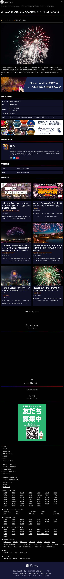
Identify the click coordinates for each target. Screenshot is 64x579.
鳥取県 (22, 501)
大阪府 (30, 499)
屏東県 (22, 521)
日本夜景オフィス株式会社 (27, 573)
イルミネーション (27, 544)
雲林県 (30, 531)
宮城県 (30, 493)
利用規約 (5, 456)
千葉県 (55, 495)
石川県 (38, 497)
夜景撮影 (39, 542)
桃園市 (22, 519)
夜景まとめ (32, 542)
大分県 (13, 506)
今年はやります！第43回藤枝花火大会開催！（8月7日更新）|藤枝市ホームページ (32, 117)
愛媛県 (22, 503)
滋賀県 (55, 499)
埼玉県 (47, 495)
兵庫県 (47, 499)
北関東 (18, 511)
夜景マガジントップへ (32, 311)
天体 (63, 544)
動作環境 (5, 484)
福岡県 (38, 503)
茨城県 (5, 495)
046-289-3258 (31, 571)
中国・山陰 (31, 513)
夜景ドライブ (23, 552)
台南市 (5, 521)
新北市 (13, 519)
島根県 (30, 501)
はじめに (5, 449)
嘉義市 (5, 536)
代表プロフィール (7, 453)
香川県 (13, 503)
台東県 (30, 521)
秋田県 (38, 493)
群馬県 (22, 495)
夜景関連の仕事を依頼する (10, 477)
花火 (53, 542)
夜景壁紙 (15, 558)
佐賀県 (47, 503)
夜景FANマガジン (9, 539)
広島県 (47, 501)
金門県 (30, 524)
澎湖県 (22, 524)
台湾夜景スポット (28, 546)
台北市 (5, 519)
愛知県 (55, 497)
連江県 (38, 524)
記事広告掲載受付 (7, 469)
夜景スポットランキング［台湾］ (14, 527)
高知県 (30, 503)
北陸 (55, 511)
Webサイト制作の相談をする (10, 480)
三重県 (22, 499)
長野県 (22, 497)
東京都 (30, 495)
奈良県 (5, 501)
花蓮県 (13, 524)
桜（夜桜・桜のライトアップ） (12, 544)
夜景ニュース (23, 542)
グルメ (10, 546)
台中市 (55, 519)
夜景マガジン (7, 558)
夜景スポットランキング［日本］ (14, 509)
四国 (42, 513)
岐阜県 (5, 499)
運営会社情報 (6, 451)
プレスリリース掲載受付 (9, 466)
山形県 (47, 493)
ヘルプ (4, 458)
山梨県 (13, 497)
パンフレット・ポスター (9, 471)
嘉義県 (38, 531)
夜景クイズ (47, 542)
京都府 (38, 499)
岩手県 (22, 493)
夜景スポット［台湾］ (10, 517)
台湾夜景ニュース (39, 546)
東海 (5, 513)
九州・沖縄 (56, 513)
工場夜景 (15, 542)
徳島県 (5, 503)
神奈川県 (39, 495)
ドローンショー (55, 544)
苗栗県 (55, 521)
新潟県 (5, 497)
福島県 (55, 493)
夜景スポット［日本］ (10, 490)
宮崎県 (22, 506)
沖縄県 (38, 506)
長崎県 (55, 503)
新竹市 (38, 519)
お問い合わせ (6, 474)
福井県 (47, 497)
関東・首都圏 (32, 511)
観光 (5, 546)
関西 (17, 513)
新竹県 (47, 519)
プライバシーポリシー (8, 460)
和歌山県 (14, 501)
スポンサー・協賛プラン (9, 464)
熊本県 (5, 506)
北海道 (5, 493)
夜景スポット (7, 542)
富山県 (30, 497)
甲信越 (43, 511)
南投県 (47, 521)
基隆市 (30, 519)
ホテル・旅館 (17, 546)
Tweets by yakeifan (32, 389)
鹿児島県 (31, 506)
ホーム (4, 446)
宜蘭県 (5, 524)
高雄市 (13, 521)
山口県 (55, 501)
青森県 (13, 493)
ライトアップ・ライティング (41, 544)
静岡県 (13, 499)
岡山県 (38, 501)
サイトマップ (6, 487)
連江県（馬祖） (41, 534)
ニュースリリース (7, 482)
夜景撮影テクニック (25, 558)
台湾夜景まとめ (50, 546)
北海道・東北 (7, 511)
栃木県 (13, 495)
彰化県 (38, 521)
